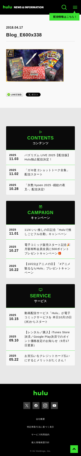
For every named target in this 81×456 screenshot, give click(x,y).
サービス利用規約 (40, 434)
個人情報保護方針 (40, 442)
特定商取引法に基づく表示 (40, 427)
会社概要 (40, 419)
